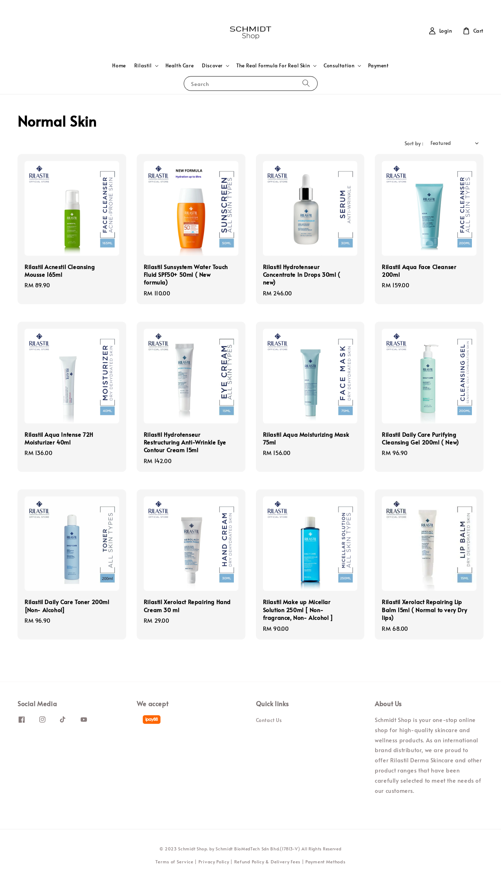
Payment (378, 65)
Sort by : (414, 143)
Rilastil (143, 65)
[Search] (306, 83)
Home (119, 65)
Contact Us (269, 720)
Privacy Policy (213, 861)
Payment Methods (325, 861)
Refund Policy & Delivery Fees (267, 861)
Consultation (339, 65)
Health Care (179, 65)
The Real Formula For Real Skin (273, 65)
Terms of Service (174, 861)
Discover (212, 65)
